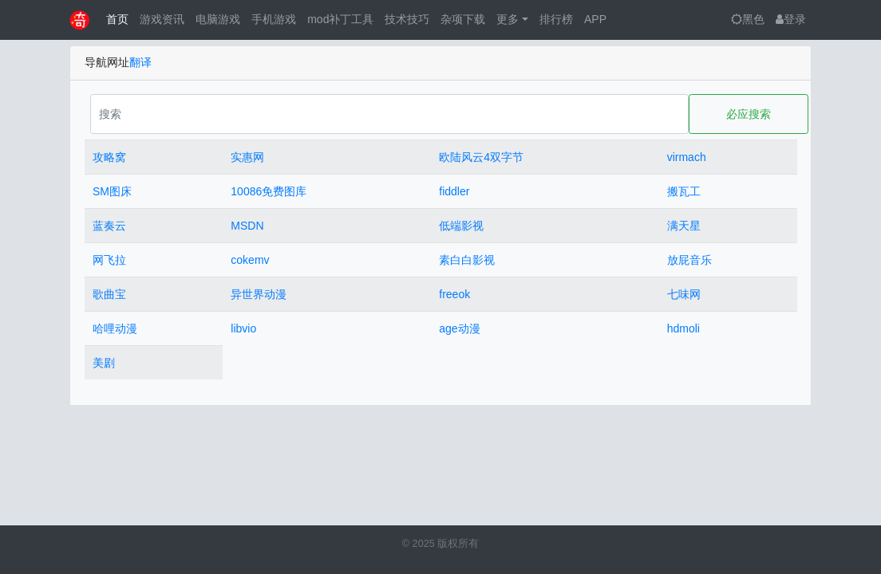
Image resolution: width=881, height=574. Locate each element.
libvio (243, 328)
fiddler (454, 191)
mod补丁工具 (340, 19)
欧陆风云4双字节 (481, 157)
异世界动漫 (258, 294)
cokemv (250, 260)
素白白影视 (467, 260)
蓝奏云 (109, 225)
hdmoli (683, 328)
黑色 (747, 19)
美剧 (104, 362)
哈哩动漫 (115, 328)
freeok (454, 294)
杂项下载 (462, 19)
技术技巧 (407, 19)
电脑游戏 (218, 19)
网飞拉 (109, 260)
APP (595, 19)
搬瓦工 (684, 191)
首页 (117, 19)
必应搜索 (748, 114)
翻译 (140, 62)
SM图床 (112, 191)
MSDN (247, 225)
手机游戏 (273, 19)
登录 (791, 19)
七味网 (684, 294)
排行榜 (556, 19)
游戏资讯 (162, 19)
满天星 (684, 225)
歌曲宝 (109, 294)
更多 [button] (507, 19)
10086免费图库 (268, 191)
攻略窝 (109, 157)
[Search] (389, 114)
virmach (686, 157)
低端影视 (461, 225)
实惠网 (247, 157)
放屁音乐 (689, 260)
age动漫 (459, 328)
